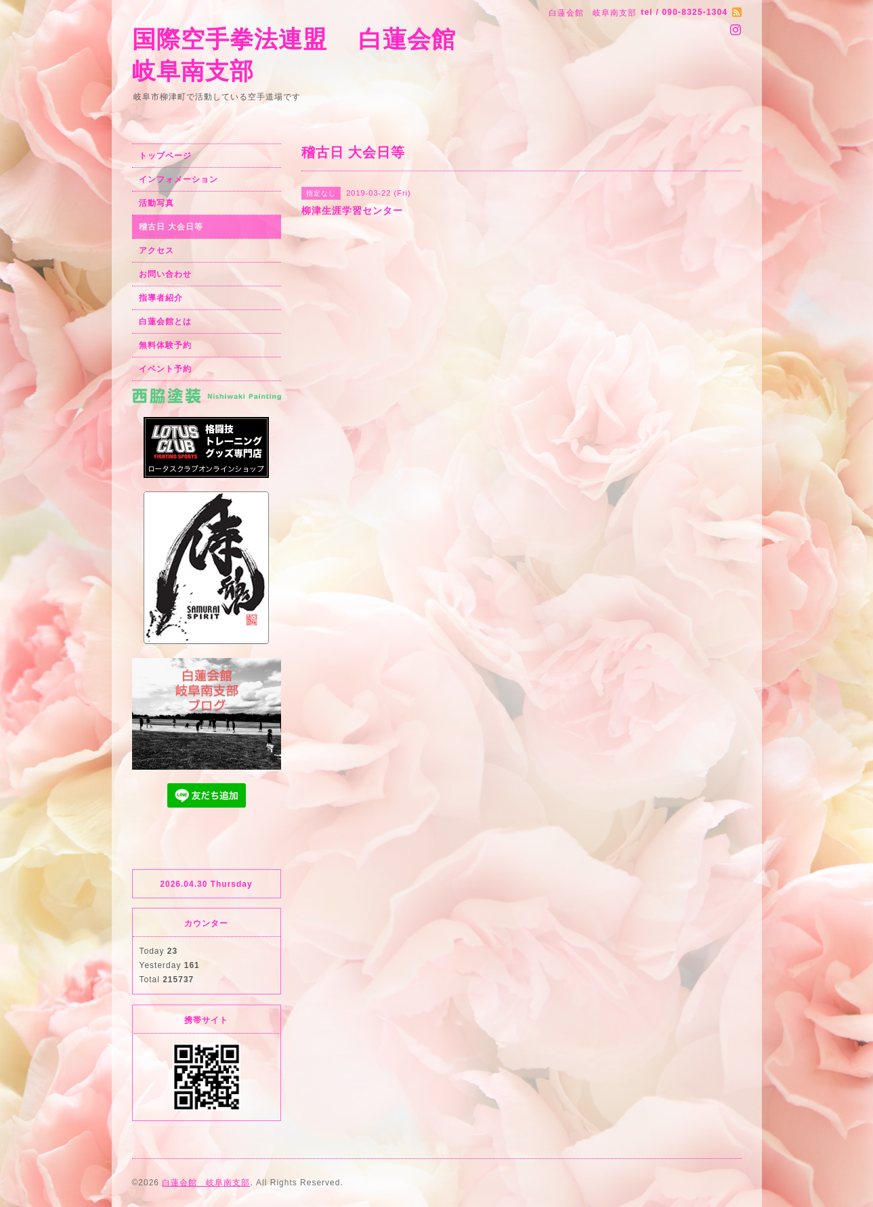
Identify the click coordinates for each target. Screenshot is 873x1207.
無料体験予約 (165, 345)
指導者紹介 (161, 298)
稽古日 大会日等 (171, 227)
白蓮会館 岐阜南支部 (206, 1182)
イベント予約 (165, 369)
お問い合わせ (165, 274)
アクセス (156, 250)
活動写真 (156, 203)
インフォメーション (178, 179)
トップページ (165, 155)
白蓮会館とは (165, 321)
